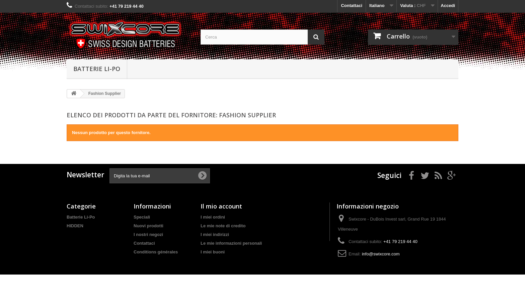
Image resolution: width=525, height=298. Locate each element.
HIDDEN (75, 225)
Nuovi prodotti (148, 225)
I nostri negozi (148, 234)
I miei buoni (213, 251)
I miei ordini (213, 217)
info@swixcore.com (381, 253)
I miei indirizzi (215, 234)
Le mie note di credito (223, 225)
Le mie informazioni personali (231, 243)
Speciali (142, 217)
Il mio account (221, 206)
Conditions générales (156, 251)
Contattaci (351, 5)
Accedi (448, 5)
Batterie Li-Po (96, 69)
